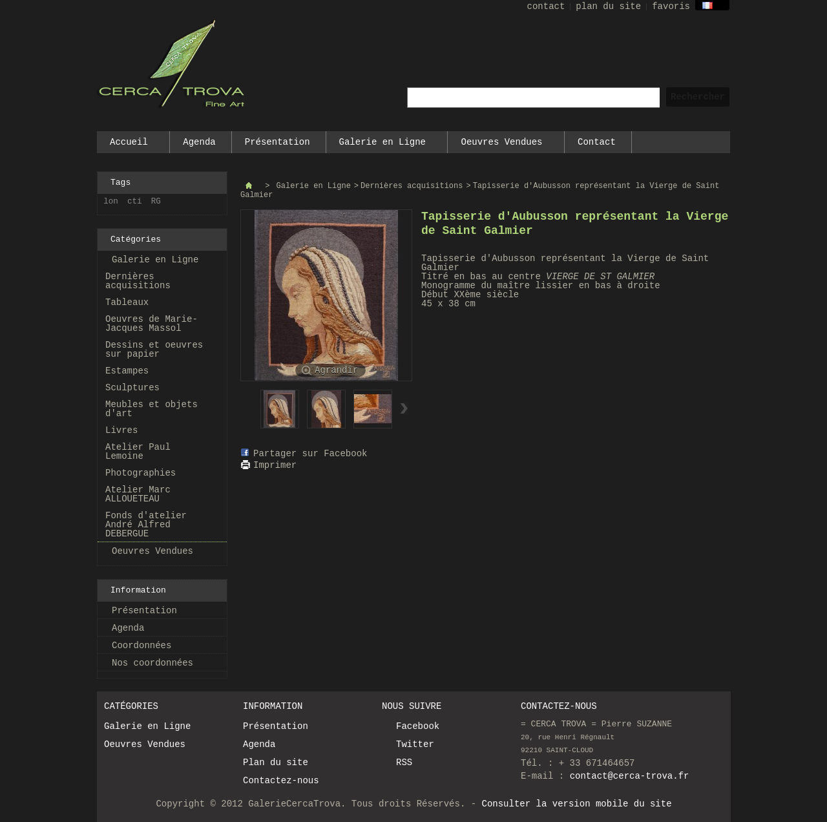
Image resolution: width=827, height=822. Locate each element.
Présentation (277, 142)
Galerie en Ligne (383, 145)
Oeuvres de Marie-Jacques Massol (151, 323)
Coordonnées (141, 645)
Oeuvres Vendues (502, 145)
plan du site (608, 6)
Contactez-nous (281, 780)
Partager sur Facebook (310, 453)
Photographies (140, 473)
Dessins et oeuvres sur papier (154, 349)
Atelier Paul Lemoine (138, 451)
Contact (597, 142)
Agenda (199, 142)
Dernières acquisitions (138, 281)
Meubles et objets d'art (151, 409)
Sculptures (132, 388)
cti (134, 201)
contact (546, 6)
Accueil (129, 145)
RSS (404, 762)
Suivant (404, 408)
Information (138, 590)
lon (110, 201)
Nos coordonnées (152, 663)
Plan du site (275, 762)
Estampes (127, 371)
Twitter (415, 744)
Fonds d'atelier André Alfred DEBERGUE (146, 525)
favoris (671, 6)
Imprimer (275, 465)
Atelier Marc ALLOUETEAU (138, 494)
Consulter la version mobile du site (577, 804)
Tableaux (127, 302)
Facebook (417, 726)
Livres (121, 430)
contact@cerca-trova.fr (629, 776)
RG (156, 201)
